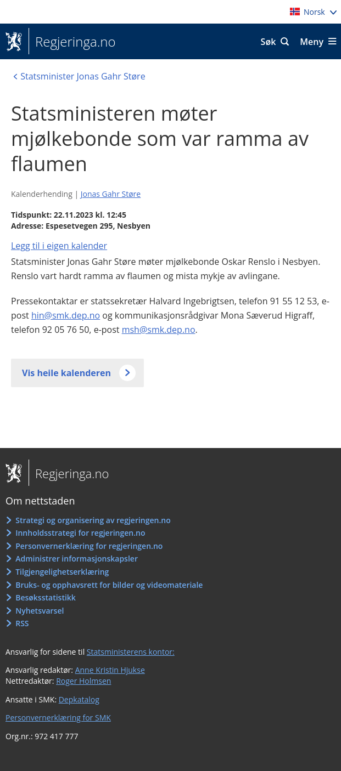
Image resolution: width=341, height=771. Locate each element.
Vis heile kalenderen (66, 373)
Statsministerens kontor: (131, 652)
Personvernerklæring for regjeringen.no (89, 546)
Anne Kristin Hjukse (110, 670)
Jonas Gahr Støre (111, 194)
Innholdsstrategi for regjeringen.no (80, 533)
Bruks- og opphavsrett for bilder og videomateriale (109, 585)
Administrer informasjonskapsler (76, 558)
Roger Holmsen (83, 681)
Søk (268, 42)
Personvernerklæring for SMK (58, 717)
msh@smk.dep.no (158, 330)
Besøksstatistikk (45, 597)
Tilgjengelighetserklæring (62, 571)
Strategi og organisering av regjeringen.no (93, 520)
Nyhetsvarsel (39, 610)
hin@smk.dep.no (65, 315)
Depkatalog (79, 699)
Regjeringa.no (72, 42)
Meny (311, 42)
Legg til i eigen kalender (59, 246)
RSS (22, 623)
